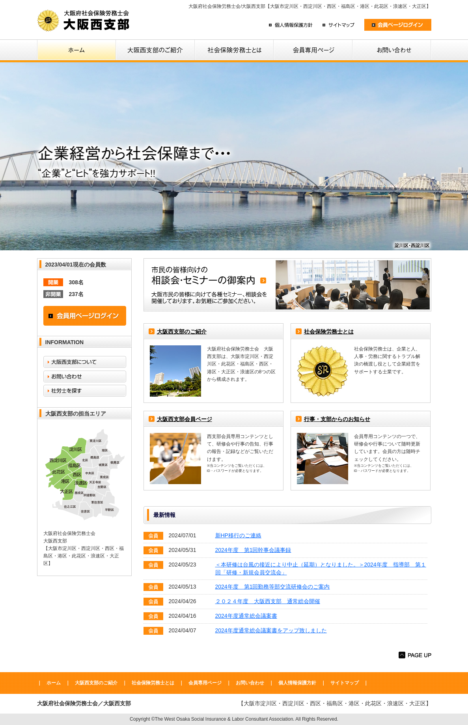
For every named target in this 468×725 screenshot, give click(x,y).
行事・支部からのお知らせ (337, 419)
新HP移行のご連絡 (238, 535)
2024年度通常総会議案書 (246, 616)
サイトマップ (344, 683)
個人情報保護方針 (297, 683)
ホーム (54, 683)
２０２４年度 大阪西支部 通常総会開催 (267, 601)
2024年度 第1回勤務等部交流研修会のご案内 (272, 586)
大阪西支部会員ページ (184, 419)
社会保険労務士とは (329, 331)
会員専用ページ (205, 683)
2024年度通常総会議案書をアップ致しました (271, 630)
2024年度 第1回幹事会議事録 (253, 550)
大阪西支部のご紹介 (182, 331)
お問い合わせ (250, 683)
